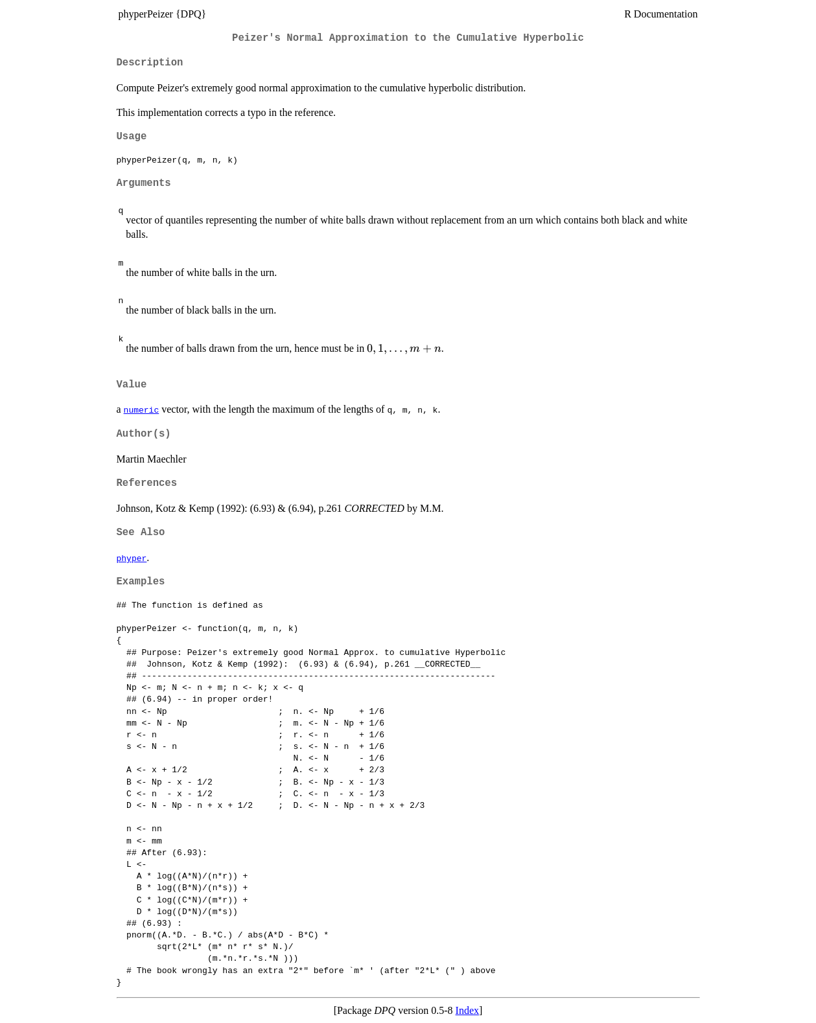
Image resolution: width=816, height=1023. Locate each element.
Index (467, 1010)
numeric (141, 409)
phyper (132, 558)
